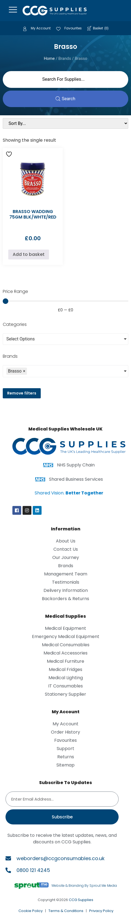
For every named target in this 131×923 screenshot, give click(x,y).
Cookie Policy (30, 910)
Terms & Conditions (65, 910)
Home (49, 58)
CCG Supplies (81, 899)
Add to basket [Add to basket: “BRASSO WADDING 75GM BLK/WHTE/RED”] (29, 254)
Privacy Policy (101, 910)
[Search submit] (65, 99)
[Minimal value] (65, 301)
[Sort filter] (65, 123)
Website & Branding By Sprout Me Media (84, 885)
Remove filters (21, 393)
